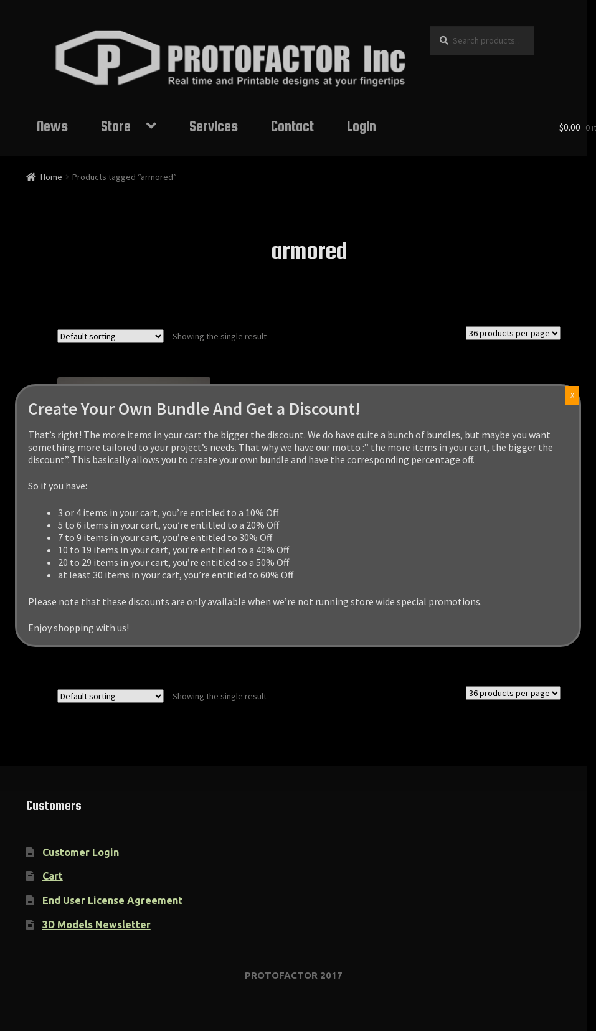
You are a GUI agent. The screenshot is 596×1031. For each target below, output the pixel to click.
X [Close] (572, 395)
